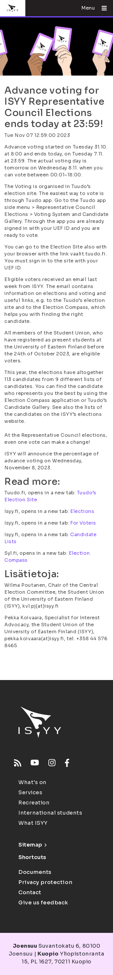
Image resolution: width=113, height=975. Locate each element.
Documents (35, 872)
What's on (32, 782)
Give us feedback (43, 902)
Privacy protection (45, 882)
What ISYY (33, 823)
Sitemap (32, 845)
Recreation (34, 802)
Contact (29, 892)
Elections (82, 511)
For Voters (83, 523)
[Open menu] (102, 8)
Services (30, 792)
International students (50, 813)
